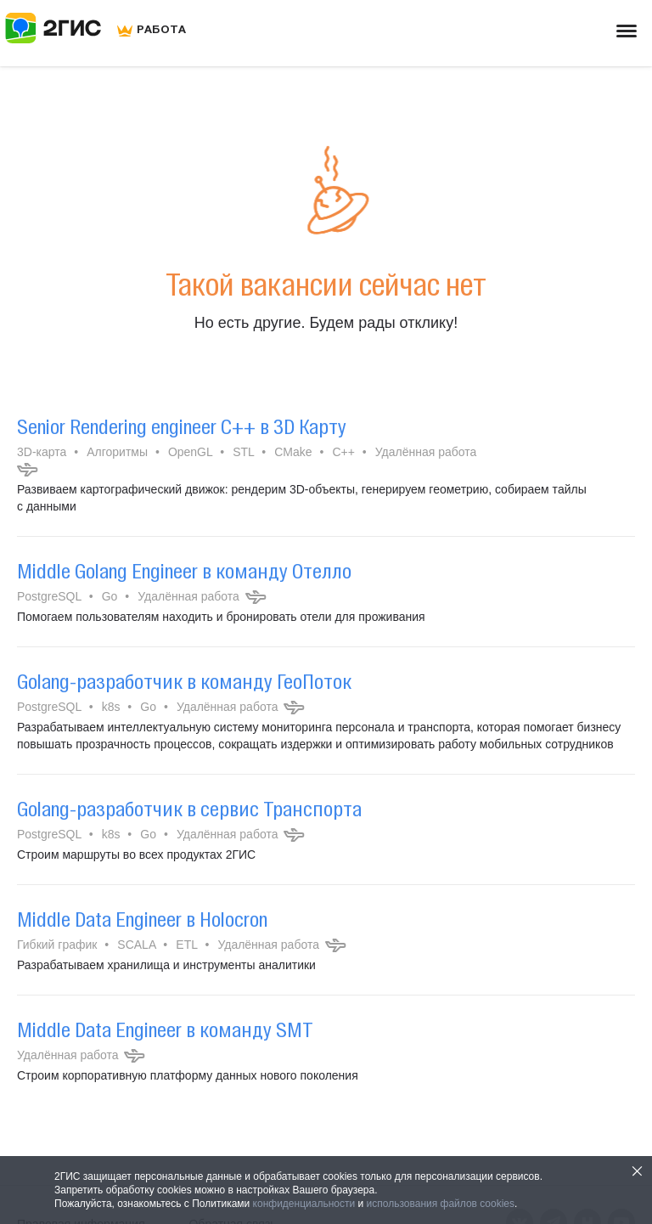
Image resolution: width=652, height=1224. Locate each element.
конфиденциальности (304, 1204)
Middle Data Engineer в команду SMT (165, 1029)
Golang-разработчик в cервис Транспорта (189, 808)
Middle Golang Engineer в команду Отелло (184, 571)
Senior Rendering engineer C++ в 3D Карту (181, 426)
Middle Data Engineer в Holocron (142, 919)
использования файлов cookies (440, 1204)
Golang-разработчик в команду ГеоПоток (184, 681)
